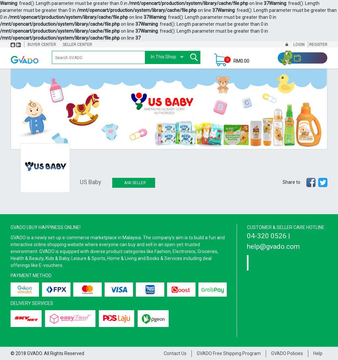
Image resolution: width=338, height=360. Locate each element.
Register (317, 44)
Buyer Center (42, 44)
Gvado (263, 262)
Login (298, 44)
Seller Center (77, 44)
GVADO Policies (287, 353)
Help (317, 353)
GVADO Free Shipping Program (229, 353)
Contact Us (175, 353)
